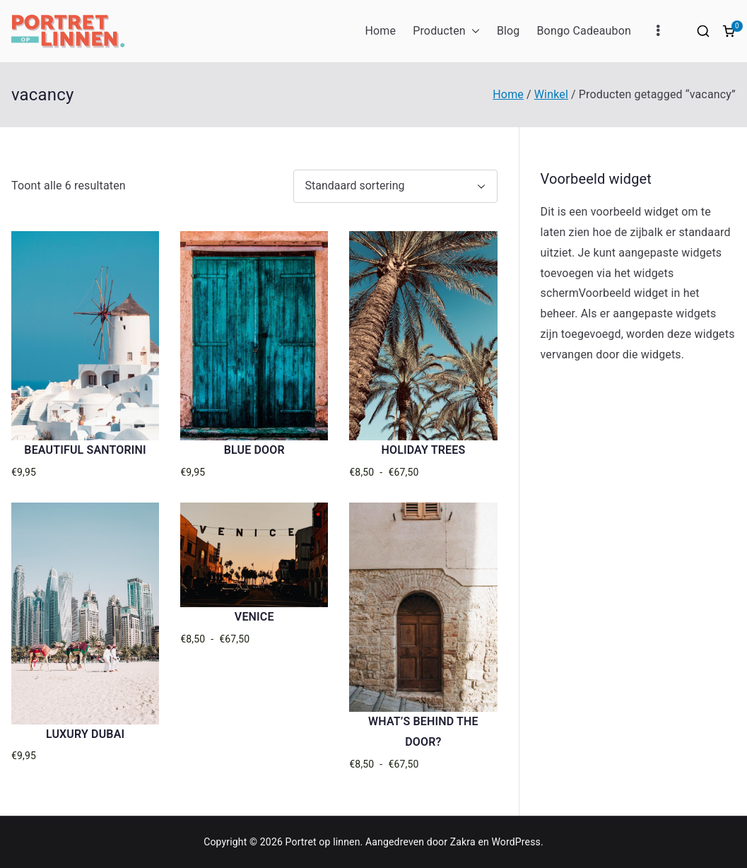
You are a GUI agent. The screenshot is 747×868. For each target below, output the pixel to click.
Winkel (551, 94)
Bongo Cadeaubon (583, 30)
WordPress (516, 842)
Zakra (463, 842)
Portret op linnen (323, 842)
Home (380, 30)
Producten (446, 31)
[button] (473, 31)
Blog (508, 30)
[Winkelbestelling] (395, 186)
